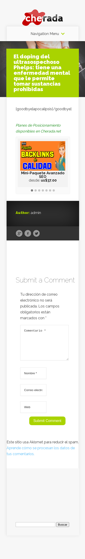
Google (19, 233)
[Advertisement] (43, 496)
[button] (32, 190)
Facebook (27, 233)
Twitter (36, 233)
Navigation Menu (45, 34)
